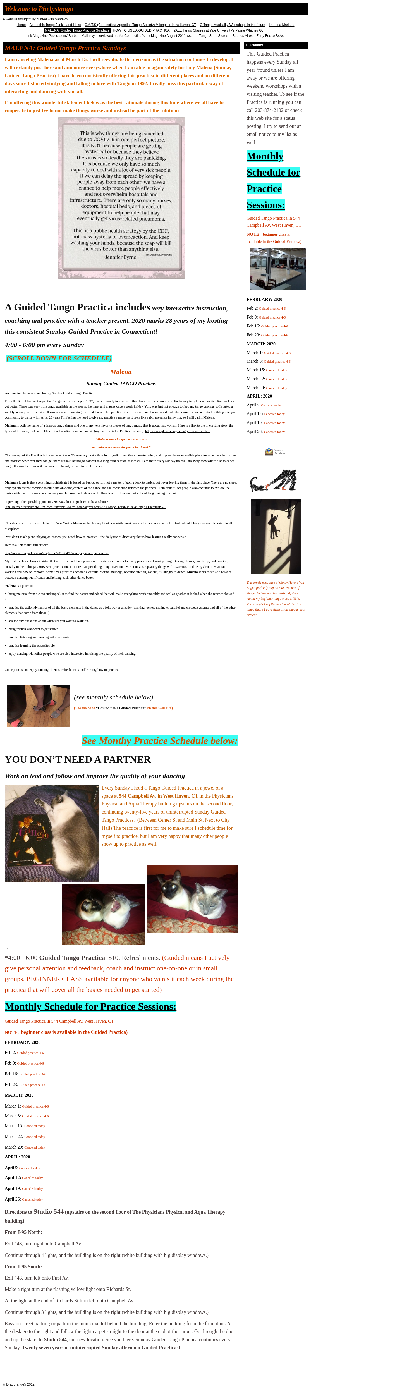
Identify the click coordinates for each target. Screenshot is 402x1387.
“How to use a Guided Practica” (121, 708)
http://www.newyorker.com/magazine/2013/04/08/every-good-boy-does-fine (57, 553)
